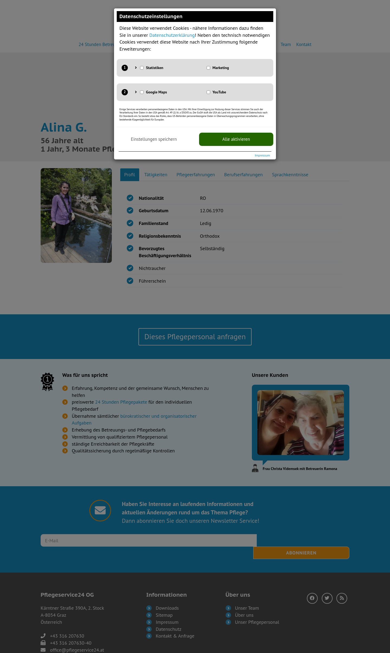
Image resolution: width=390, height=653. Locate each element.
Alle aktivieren (236, 139)
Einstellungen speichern (154, 139)
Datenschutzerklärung (172, 35)
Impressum (262, 155)
